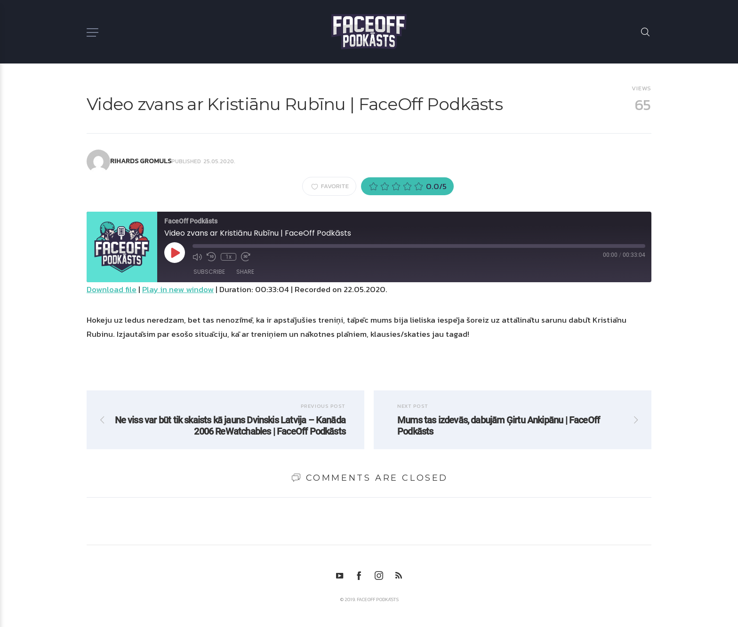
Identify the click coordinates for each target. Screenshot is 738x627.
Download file (111, 289)
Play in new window (178, 289)
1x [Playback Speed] (228, 257)
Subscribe (209, 272)
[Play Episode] (174, 252)
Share (245, 272)
